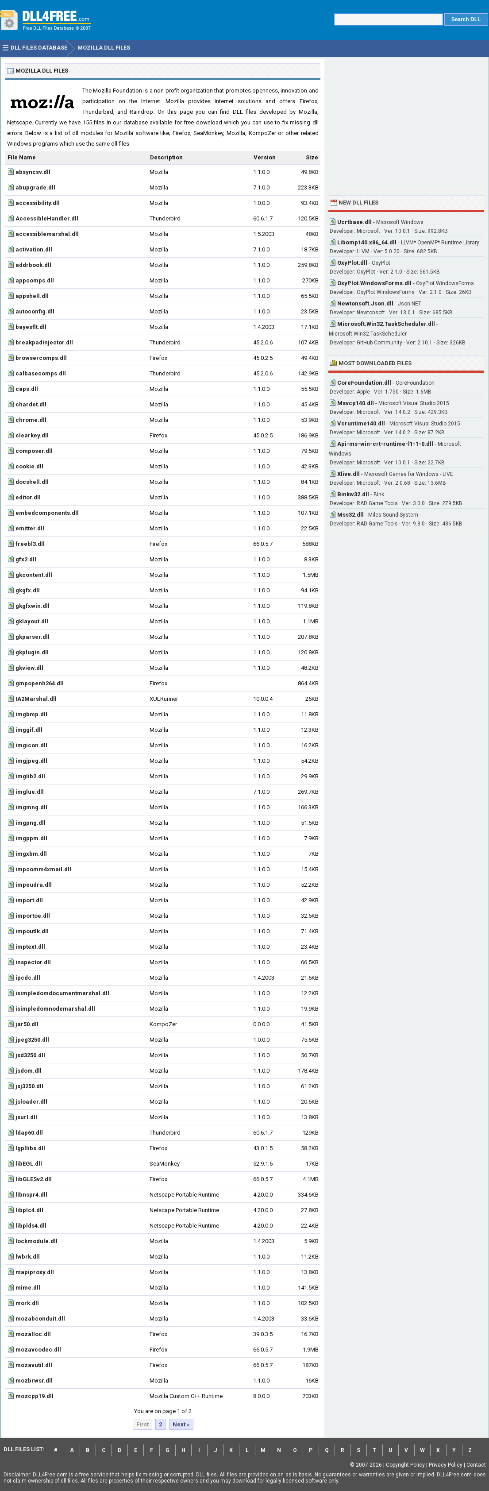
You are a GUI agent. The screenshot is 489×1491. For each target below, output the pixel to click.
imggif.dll (28, 729)
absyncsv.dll (32, 172)
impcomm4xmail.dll (43, 869)
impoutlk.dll (32, 931)
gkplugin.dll (32, 652)
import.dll (29, 900)
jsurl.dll (26, 1117)
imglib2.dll (30, 776)
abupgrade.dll (35, 187)
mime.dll (27, 1287)
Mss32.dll (350, 514)
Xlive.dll (348, 474)
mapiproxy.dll (34, 1272)
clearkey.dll (32, 435)
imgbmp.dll (31, 714)
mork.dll (27, 1303)
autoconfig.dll (34, 311)
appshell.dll (32, 296)
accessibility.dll (37, 203)
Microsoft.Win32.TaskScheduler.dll (386, 324)
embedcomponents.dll (47, 513)
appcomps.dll (34, 280)
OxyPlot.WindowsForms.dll (374, 283)
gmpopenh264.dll (39, 683)
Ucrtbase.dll (354, 222)
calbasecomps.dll (40, 373)
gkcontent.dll (33, 575)
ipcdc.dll (27, 977)
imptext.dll (30, 946)
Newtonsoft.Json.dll (365, 303)
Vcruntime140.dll (361, 423)
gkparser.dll (32, 636)
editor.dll (28, 497)
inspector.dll (33, 962)
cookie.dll (29, 466)
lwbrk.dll (27, 1256)
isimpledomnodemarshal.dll (55, 1008)
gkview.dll (29, 667)
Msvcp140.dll (355, 403)
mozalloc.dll (33, 1334)
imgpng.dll (30, 822)
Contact (476, 1465)
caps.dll (26, 389)
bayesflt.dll (30, 327)
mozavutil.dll (33, 1365)
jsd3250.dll (30, 1055)
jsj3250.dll (29, 1086)
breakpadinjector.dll (44, 342)
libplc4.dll (29, 1210)
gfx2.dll (25, 559)
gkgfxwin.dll (32, 606)
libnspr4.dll (31, 1194)
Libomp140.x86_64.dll (367, 242)
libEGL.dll (28, 1163)
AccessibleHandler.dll (46, 218)
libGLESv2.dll (33, 1179)
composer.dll (34, 451)
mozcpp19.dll (34, 1396)
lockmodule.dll (36, 1241)
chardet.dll (30, 404)
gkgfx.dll (27, 590)
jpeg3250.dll (32, 1039)
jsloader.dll (31, 1101)
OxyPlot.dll (352, 262)
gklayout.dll (31, 621)
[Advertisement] (406, 125)
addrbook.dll (33, 265)
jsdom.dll (28, 1070)
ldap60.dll (29, 1132)
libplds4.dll (30, 1225)
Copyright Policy (405, 1465)
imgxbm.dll (31, 853)
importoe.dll (32, 915)
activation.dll (33, 249)
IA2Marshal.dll (36, 698)
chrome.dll (30, 420)
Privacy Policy (445, 1465)
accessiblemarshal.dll (47, 234)
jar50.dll (27, 1024)
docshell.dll (32, 482)
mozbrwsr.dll (34, 1380)
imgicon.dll (31, 745)
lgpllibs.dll (30, 1148)
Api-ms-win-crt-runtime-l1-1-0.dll (385, 443)
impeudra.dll (33, 884)
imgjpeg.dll (31, 760)
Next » (181, 1424)
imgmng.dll (31, 807)
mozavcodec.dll (38, 1349)
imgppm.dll (31, 838)
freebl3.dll (30, 544)
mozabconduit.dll (40, 1318)
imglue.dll (29, 791)
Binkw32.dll (353, 494)
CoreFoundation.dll (364, 382)
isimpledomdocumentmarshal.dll (62, 993)
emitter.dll (29, 528)
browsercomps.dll (41, 358)
